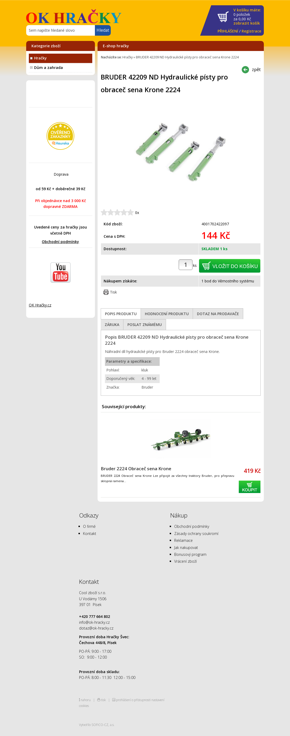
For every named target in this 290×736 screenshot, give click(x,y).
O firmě (89, 526)
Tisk (113, 292)
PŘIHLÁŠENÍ (228, 31)
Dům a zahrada (48, 67)
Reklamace (183, 540)
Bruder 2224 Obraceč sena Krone (136, 468)
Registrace (251, 31)
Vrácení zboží (185, 561)
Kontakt (89, 533)
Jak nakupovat (186, 547)
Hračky (40, 57)
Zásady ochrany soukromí (196, 533)
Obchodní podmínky (60, 241)
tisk (103, 700)
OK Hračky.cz (40, 305)
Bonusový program (190, 554)
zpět (256, 69)
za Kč (247, 17)
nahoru (86, 700)
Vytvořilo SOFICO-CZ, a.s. (96, 725)
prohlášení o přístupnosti (133, 700)
